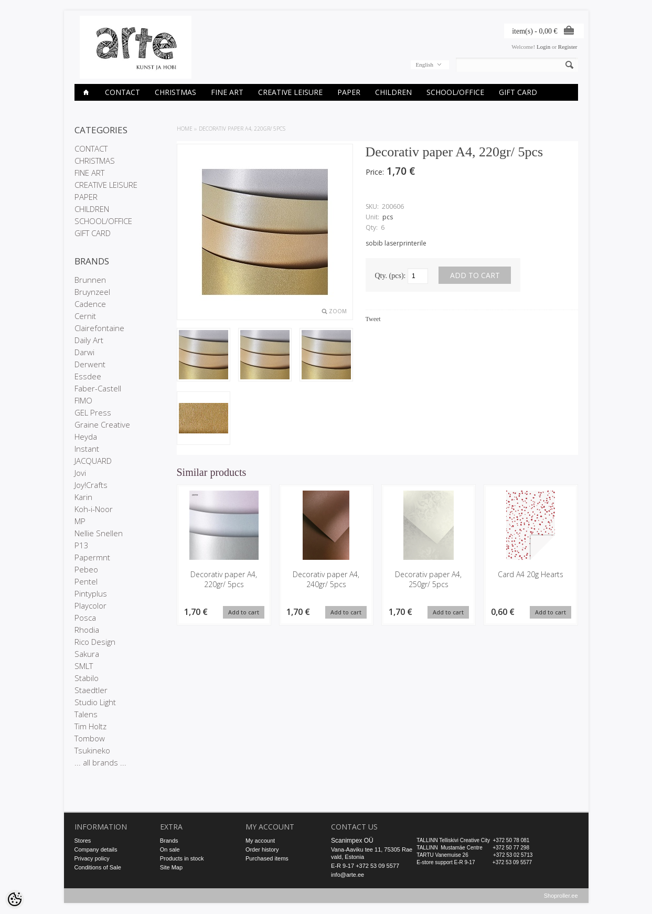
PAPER (348, 92)
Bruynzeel (92, 291)
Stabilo (86, 678)
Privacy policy (92, 858)
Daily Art (88, 340)
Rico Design (94, 641)
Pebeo (86, 569)
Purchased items (266, 858)
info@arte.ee (347, 875)
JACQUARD (93, 460)
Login (543, 47)
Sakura (86, 654)
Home (185, 128)
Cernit (85, 316)
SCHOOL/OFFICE (455, 92)
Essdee (87, 376)
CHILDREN (393, 92)
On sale (170, 849)
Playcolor (90, 605)
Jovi (80, 472)
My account (260, 840)
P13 (81, 545)
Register (568, 47)
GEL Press (92, 412)
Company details (95, 849)
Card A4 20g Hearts (530, 574)
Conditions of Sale (97, 867)
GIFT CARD (518, 92)
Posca (85, 617)
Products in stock (182, 858)
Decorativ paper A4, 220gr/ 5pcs (242, 128)
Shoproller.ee (561, 896)
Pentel (86, 581)
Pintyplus (90, 593)
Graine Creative (102, 424)
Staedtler (91, 690)
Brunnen (90, 279)
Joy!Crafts (91, 485)
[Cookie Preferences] (14, 899)
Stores (82, 840)
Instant (86, 448)
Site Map (171, 867)
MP (79, 521)
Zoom (338, 311)
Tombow (89, 738)
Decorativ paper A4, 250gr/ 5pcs (428, 579)
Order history (262, 849)
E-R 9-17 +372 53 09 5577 (365, 866)
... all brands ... (100, 762)
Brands (169, 840)
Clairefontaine (99, 328)
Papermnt (92, 557)
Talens (86, 714)
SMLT (83, 666)
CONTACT (122, 92)
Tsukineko (92, 750)
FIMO (83, 400)
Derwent (89, 364)
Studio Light (95, 702)
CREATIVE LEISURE (290, 92)
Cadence (90, 304)
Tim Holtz (90, 726)
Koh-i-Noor (93, 509)
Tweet (373, 319)
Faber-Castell (97, 388)
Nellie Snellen (98, 533)
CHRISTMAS (175, 92)
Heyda (85, 436)
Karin (83, 497)
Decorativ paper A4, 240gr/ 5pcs (326, 579)
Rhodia (86, 629)
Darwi (84, 352)
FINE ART (227, 92)
